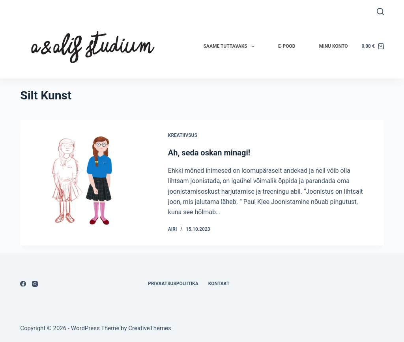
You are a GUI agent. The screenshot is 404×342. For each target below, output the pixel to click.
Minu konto (333, 46)
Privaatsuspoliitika (173, 283)
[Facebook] (23, 284)
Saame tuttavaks (230, 46)
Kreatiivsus (182, 135)
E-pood (287, 46)
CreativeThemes (149, 328)
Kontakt (219, 283)
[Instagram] (35, 284)
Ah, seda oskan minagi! (209, 152)
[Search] (380, 11)
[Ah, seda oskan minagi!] (88, 182)
